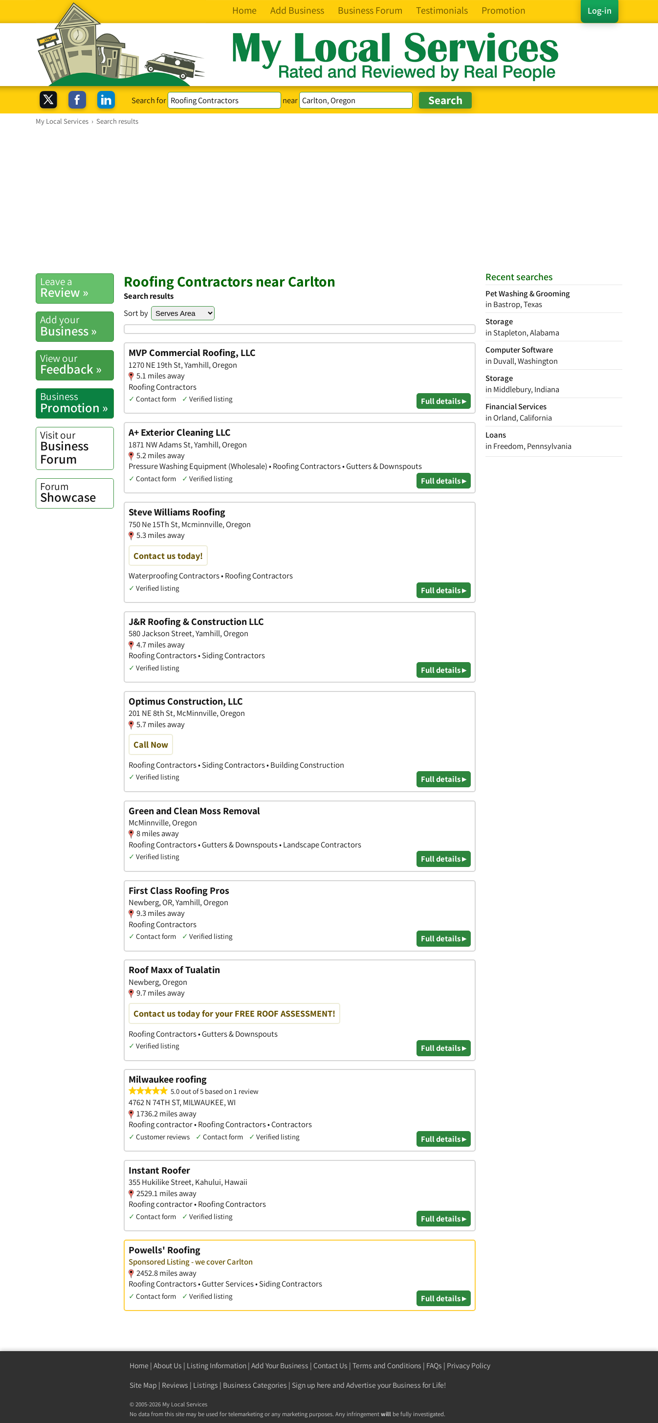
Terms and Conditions (386, 1365)
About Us (168, 1365)
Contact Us (330, 1365)
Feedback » (76, 364)
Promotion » (76, 402)
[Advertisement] (329, 199)
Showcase (76, 492)
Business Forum (76, 447)
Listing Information (216, 1365)
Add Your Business (279, 1365)
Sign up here (311, 1385)
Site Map (143, 1385)
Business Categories (255, 1385)
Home (139, 1365)
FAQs (434, 1365)
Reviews (175, 1385)
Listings (205, 1385)
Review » (76, 287)
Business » (76, 325)
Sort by (136, 313)
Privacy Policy (468, 1365)
